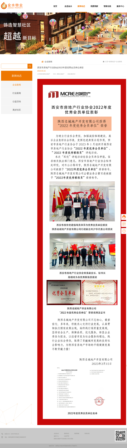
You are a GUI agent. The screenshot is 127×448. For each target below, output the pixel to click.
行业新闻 (17, 93)
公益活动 (17, 101)
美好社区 (17, 110)
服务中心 (120, 6)
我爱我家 (94, 6)
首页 (55, 6)
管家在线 (107, 6)
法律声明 (66, 436)
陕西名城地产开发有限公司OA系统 (63, 438)
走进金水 (68, 6)
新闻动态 (81, 6)
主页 (106, 61)
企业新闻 (17, 85)
